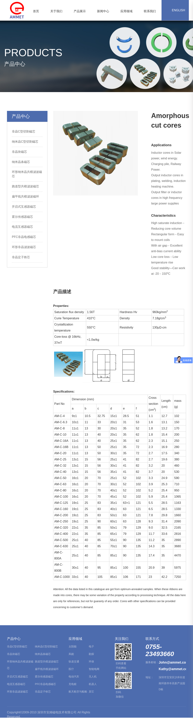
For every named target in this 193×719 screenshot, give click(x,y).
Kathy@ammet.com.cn (172, 669)
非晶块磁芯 (19, 151)
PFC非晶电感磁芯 (24, 236)
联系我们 (150, 11)
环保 (91, 661)
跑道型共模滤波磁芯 (25, 186)
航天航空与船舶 (78, 691)
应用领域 (126, 11)
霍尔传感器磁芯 (22, 216)
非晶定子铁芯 (21, 257)
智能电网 (94, 669)
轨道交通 (74, 661)
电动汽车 (74, 676)
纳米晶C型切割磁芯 (25, 141)
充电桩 (73, 684)
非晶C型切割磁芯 (23, 131)
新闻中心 (103, 11)
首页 (36, 11)
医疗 (71, 669)
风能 (71, 653)
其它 (91, 691)
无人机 (93, 676)
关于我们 (56, 11)
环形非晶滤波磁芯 (24, 247)
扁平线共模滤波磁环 (25, 196)
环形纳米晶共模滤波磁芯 (20, 665)
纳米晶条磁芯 (21, 161)
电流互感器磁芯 (22, 226)
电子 (91, 646)
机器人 (93, 684)
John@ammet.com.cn (172, 662)
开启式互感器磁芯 (24, 206)
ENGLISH (175, 10)
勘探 (91, 653)
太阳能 (73, 646)
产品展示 (80, 11)
